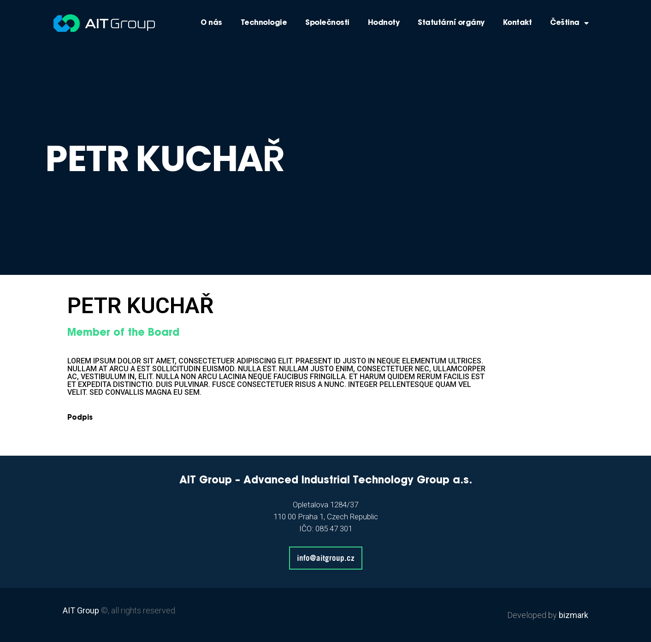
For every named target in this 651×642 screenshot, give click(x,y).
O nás (211, 23)
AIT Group (81, 610)
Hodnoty (384, 23)
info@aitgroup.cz (326, 558)
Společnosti (327, 23)
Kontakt (517, 23)
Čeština (569, 23)
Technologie (264, 23)
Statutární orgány (451, 23)
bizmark (573, 615)
